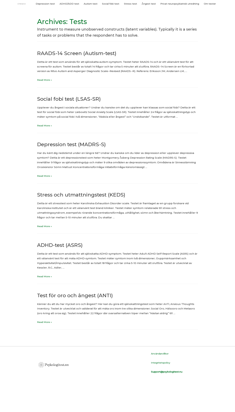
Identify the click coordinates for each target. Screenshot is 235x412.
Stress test (140, 21)
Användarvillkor (161, 382)
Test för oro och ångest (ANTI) (88, 323)
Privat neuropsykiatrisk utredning (194, 21)
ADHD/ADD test (73, 21)
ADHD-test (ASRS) (67, 273)
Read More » (45, 108)
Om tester (209, 31)
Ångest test (159, 21)
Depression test (47, 21)
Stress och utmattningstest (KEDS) (96, 223)
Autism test (96, 21)
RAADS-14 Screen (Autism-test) (90, 81)
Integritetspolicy (161, 391)
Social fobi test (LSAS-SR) (79, 127)
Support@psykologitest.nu (168, 400)
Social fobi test (118, 21)
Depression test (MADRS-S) (83, 172)
